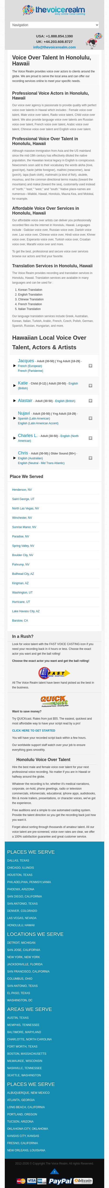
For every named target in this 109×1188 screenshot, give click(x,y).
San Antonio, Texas (22, 903)
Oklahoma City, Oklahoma (27, 1128)
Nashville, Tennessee (24, 1068)
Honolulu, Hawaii (21, 925)
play (14, 365)
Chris (23, 453)
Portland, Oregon (22, 1114)
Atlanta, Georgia (21, 1100)
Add (90, 365)
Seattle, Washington (24, 1075)
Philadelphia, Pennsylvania (29, 882)
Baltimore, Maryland (24, 1032)
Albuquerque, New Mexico (28, 1093)
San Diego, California (24, 896)
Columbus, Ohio (19, 978)
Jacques (26, 360)
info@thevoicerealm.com (54, 47)
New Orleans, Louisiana (26, 1150)
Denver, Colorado (22, 911)
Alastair (25, 400)
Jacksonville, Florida (25, 964)
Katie (23, 383)
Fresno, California (22, 1143)
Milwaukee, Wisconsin (24, 1061)
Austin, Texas (18, 1017)
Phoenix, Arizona (20, 889)
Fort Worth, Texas (22, 1046)
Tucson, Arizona (20, 1121)
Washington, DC (20, 1000)
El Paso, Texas (18, 993)
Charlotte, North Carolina (29, 1039)
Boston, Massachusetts (26, 1053)
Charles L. (28, 435)
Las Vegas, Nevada (22, 918)
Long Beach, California (26, 1107)
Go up (54, 1171)
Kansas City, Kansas (23, 1136)
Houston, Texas (20, 875)
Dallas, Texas (18, 860)
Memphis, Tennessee (23, 1025)
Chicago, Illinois (20, 867)
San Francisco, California (28, 971)
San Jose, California (23, 950)
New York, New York (23, 957)
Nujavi (24, 413)
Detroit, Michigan (21, 942)
